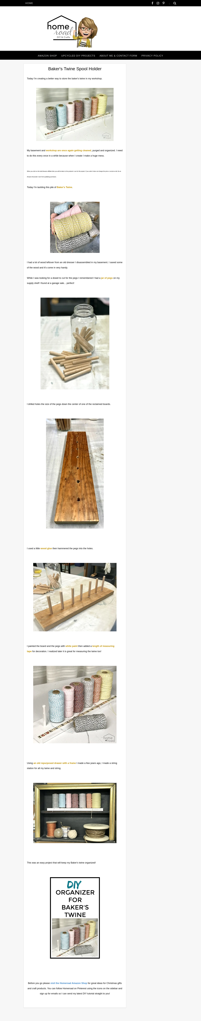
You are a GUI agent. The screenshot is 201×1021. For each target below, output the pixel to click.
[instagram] (157, 3)
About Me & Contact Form (118, 55)
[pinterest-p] (163, 3)
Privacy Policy (152, 55)
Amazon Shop (47, 55)
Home (29, 3)
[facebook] (152, 3)
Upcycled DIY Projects (78, 55)
